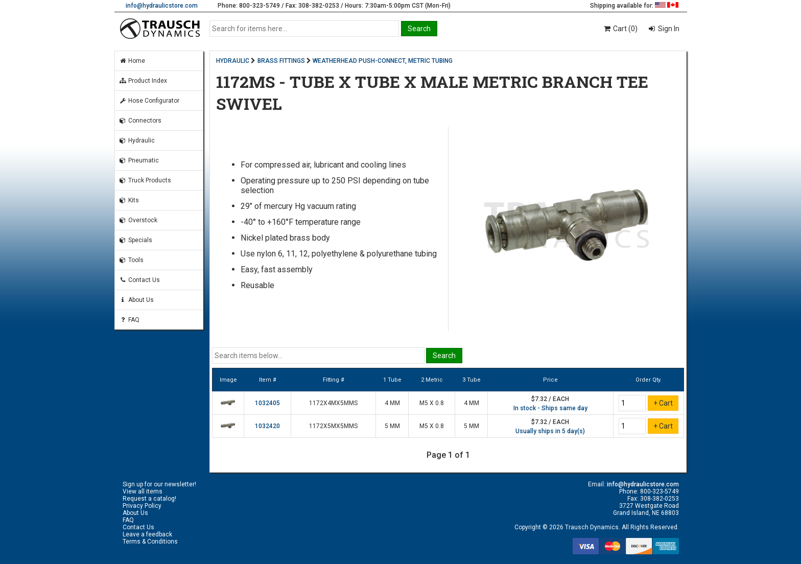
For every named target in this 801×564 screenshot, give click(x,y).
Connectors (140, 120)
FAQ (129, 319)
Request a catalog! (149, 498)
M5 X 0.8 (431, 403)
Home (132, 60)
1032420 (267, 426)
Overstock (138, 220)
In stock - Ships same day (550, 408)
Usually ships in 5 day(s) (550, 431)
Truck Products (145, 180)
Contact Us (139, 280)
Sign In (667, 29)
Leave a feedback (147, 534)
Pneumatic (139, 160)
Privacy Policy (142, 505)
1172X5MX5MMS (333, 426)
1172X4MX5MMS (333, 403)
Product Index (143, 80)
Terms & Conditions (150, 541)
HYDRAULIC (232, 60)
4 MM (392, 403)
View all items (142, 491)
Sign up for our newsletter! (159, 484)
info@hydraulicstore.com (162, 5)
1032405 (267, 403)
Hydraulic (137, 140)
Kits (129, 200)
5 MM (392, 426)
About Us (136, 299)
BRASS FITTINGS (281, 60)
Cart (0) (620, 29)
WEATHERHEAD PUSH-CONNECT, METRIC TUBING (383, 60)
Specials (135, 240)
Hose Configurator (149, 100)
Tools (131, 260)
